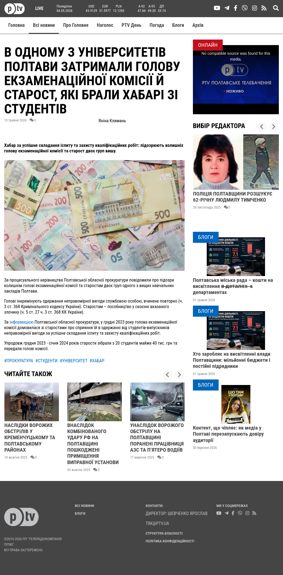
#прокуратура (18, 360)
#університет (74, 360)
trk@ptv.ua (157, 523)
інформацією (22, 322)
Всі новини (44, 25)
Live (37, 8)
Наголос (105, 25)
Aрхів (197, 25)
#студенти (46, 360)
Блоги (178, 25)
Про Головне (75, 25)
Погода (157, 25)
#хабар (97, 360)
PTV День (131, 25)
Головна (16, 25)
